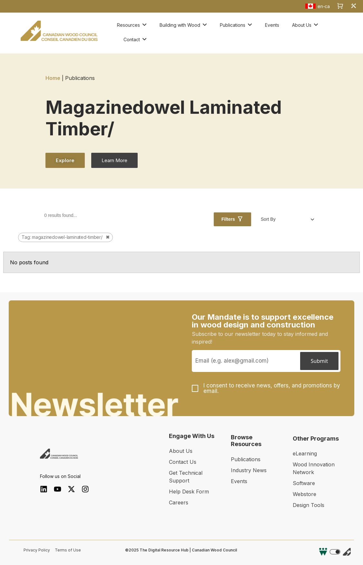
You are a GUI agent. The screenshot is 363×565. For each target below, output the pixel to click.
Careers (178, 502)
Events (239, 481)
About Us (180, 451)
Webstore (304, 494)
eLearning (305, 453)
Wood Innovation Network (314, 468)
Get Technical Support (185, 477)
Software (304, 483)
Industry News (249, 470)
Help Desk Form (189, 491)
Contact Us (182, 462)
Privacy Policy (37, 550)
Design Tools (308, 505)
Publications (245, 459)
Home (52, 78)
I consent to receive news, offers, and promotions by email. (271, 388)
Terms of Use (68, 550)
